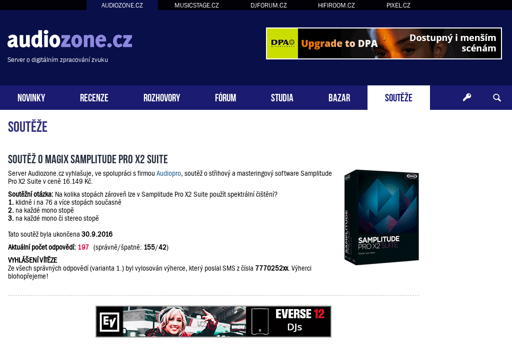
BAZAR (339, 96)
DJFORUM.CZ (268, 5)
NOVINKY (31, 96)
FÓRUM (225, 96)
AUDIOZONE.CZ (122, 5)
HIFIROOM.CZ (336, 5)
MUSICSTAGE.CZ (196, 5)
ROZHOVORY (162, 96)
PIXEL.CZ (398, 5)
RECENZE (94, 96)
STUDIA (282, 96)
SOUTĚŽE (398, 96)
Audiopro (168, 173)
